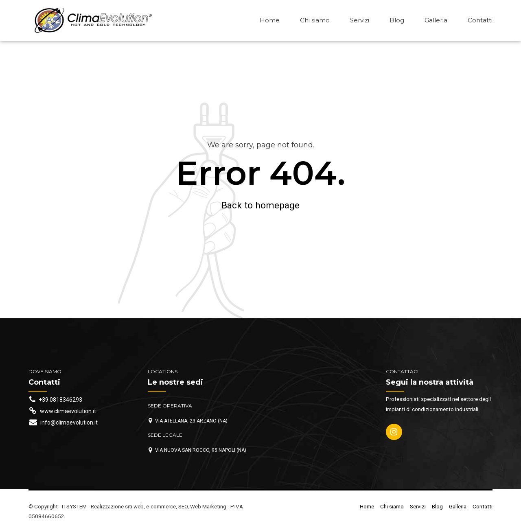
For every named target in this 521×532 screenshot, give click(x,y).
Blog (397, 20)
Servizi (359, 20)
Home (270, 20)
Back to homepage (260, 205)
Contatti (480, 20)
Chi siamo (315, 20)
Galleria (436, 20)
